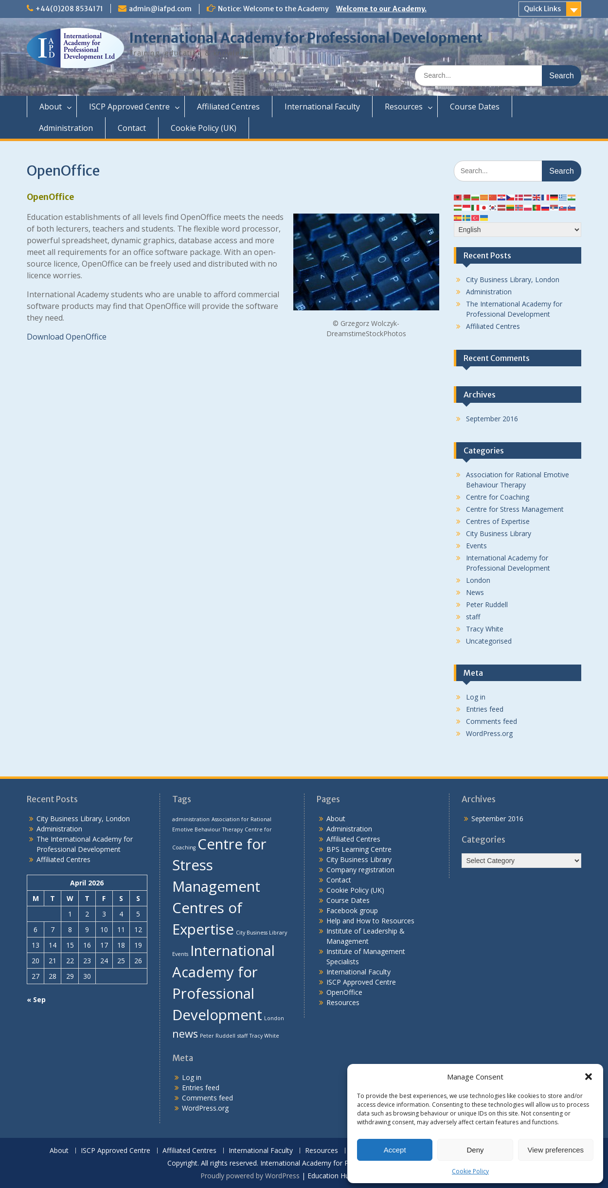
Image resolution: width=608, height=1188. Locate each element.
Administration (66, 128)
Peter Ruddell (487, 604)
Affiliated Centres (228, 106)
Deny (474, 1150)
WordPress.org (489, 733)
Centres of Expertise (498, 521)
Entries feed (484, 709)
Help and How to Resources (370, 920)
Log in (475, 697)
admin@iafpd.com (160, 8)
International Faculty (322, 106)
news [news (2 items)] (185, 1033)
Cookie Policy (470, 1171)
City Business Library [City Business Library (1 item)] (261, 932)
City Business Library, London (512, 279)
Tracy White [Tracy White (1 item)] (264, 1035)
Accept (395, 1150)
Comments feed (491, 721)
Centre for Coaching (497, 497)
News (475, 592)
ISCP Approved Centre (129, 106)
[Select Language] (518, 229)
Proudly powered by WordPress (250, 1175)
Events (476, 545)
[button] (588, 1076)
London (478, 580)
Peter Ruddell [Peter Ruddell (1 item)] (217, 1035)
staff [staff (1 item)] (242, 1035)
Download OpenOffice (67, 336)
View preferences (556, 1150)
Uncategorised (489, 641)
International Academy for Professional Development (306, 38)
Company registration (360, 869)
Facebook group (352, 910)
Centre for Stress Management (515, 509)
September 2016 (492, 418)
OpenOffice (344, 992)
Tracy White (484, 628)
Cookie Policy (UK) (203, 128)
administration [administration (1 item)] (191, 819)
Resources (404, 106)
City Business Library (498, 533)
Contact (132, 128)
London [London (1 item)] (274, 1018)
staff (473, 616)
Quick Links (542, 8)
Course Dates (475, 106)
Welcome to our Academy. (381, 8)
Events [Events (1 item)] (180, 954)
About (50, 106)
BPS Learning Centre (359, 849)
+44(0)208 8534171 (69, 8)
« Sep (36, 999)
